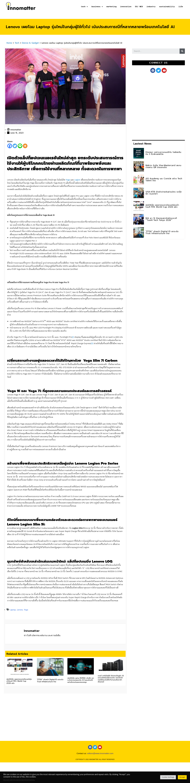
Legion (77, 179)
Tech (17, 42)
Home (9, 42)
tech (84, 6)
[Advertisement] (152, 106)
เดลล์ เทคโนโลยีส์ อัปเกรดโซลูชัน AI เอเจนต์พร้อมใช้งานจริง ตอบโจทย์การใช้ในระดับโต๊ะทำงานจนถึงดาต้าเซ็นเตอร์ (111, 678)
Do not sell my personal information (18, 780)
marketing (111, 7)
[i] (73, 337)
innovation (125, 7)
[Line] (20, 146)
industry (151, 7)
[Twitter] (15, 146)
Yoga (68, 179)
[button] (158, 62)
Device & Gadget (30, 42)
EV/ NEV (139, 7)
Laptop (13, 610)
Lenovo (20, 610)
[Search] (182, 51)
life (181, 7)
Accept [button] (182, 777)
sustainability (167, 7)
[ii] (92, 343)
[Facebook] (9, 146)
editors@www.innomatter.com (100, 753)
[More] (25, 146)
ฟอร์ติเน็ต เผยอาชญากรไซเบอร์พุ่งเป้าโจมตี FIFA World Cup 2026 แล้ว (19, 681)
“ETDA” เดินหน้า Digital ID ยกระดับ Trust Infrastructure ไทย (50, 680)
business (97, 6)
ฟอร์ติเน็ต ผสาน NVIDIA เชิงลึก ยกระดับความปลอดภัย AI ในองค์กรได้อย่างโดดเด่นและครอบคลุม (80, 680)
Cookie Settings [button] (168, 777)
